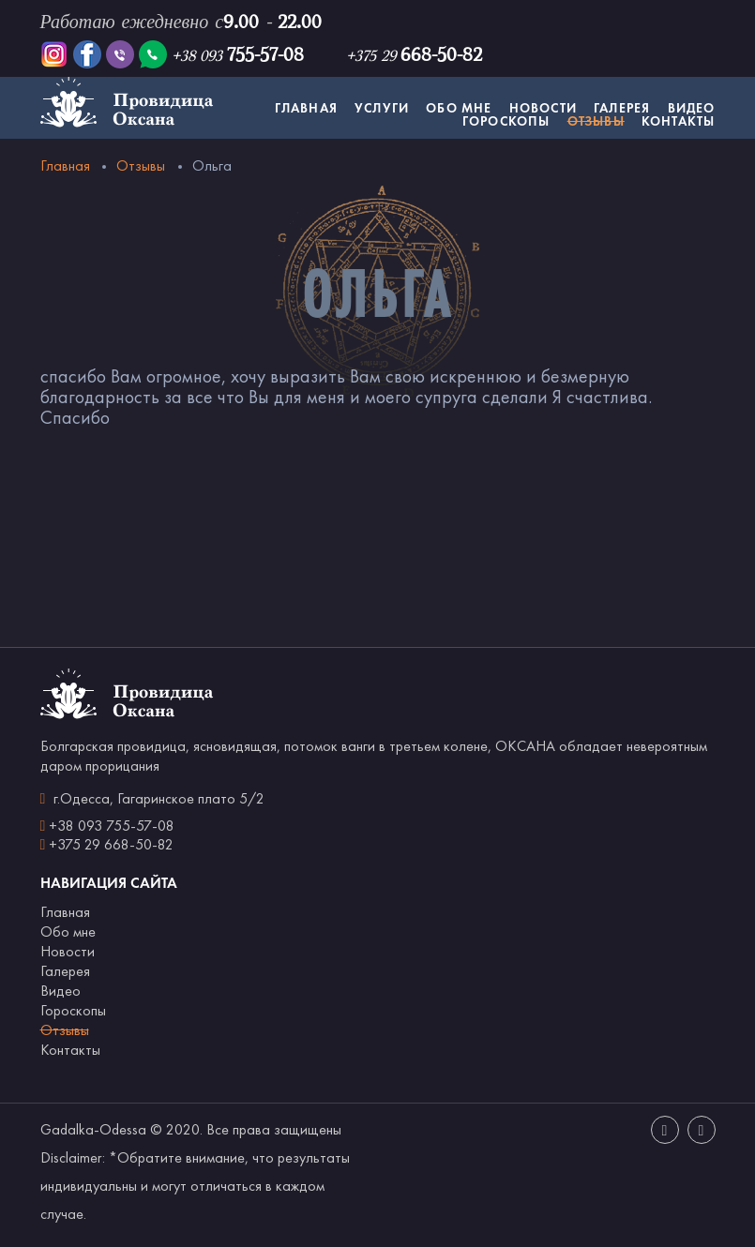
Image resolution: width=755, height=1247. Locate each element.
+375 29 (414, 56)
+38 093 (238, 56)
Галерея (622, 107)
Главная (306, 107)
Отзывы (596, 121)
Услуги (382, 107)
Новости (543, 107)
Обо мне (458, 107)
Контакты (679, 121)
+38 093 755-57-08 (111, 825)
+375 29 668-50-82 (111, 844)
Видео (692, 107)
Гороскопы (506, 121)
